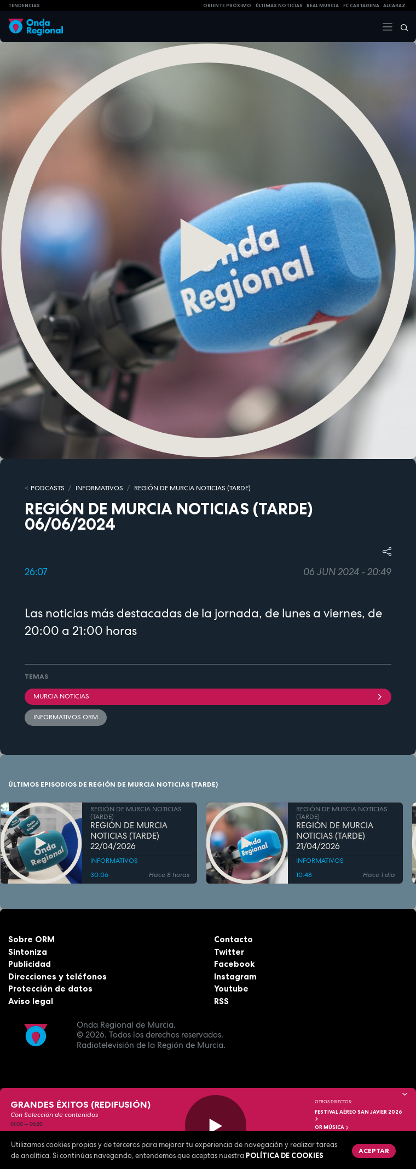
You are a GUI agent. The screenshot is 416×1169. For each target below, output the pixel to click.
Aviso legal (30, 1001)
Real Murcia (323, 5)
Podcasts (48, 488)
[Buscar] (401, 27)
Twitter (229, 952)
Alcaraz (394, 5)
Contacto (233, 939)
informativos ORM (65, 717)
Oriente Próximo (227, 5)
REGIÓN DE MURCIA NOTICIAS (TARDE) (192, 488)
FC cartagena (361, 5)
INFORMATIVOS (99, 488)
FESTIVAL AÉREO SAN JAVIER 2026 (358, 1115)
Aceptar (374, 1151)
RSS (221, 1001)
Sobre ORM (31, 939)
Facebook (234, 964)
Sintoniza (27, 952)
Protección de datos (50, 988)
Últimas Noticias (279, 5)
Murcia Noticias (208, 696)
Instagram (235, 976)
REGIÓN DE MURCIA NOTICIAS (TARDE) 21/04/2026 (334, 836)
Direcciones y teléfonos (57, 976)
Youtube (231, 988)
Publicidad (29, 964)
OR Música (332, 1127)
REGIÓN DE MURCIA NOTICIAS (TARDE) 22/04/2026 (128, 836)
